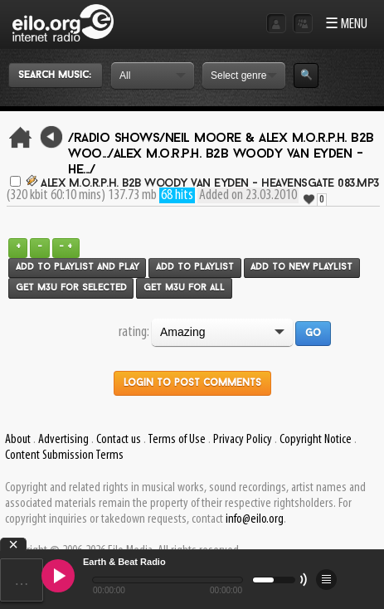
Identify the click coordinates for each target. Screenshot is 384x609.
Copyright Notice (315, 439)
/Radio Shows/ (116, 138)
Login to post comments (192, 383)
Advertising (63, 439)
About (18, 439)
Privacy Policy (242, 439)
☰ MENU (346, 24)
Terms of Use (177, 439)
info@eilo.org (255, 519)
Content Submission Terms (64, 455)
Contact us (118, 439)
